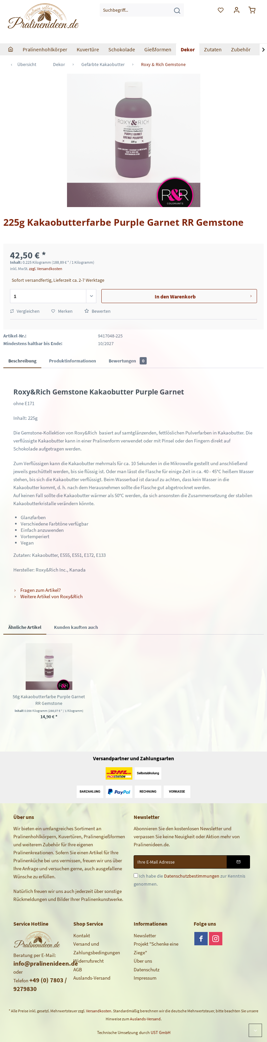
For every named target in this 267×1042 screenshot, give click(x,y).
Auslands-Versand (91, 978)
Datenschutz (146, 969)
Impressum (145, 978)
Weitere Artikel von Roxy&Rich (48, 596)
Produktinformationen (72, 361)
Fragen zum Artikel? (37, 590)
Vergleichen (25, 311)
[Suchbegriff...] (142, 10)
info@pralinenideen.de (45, 963)
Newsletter (145, 935)
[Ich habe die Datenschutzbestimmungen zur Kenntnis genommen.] (136, 875)
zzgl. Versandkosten (45, 268)
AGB (77, 969)
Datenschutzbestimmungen (191, 876)
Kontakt (81, 935)
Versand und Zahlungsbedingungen (96, 948)
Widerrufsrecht (88, 961)
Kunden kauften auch (76, 627)
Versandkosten (98, 1010)
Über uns (143, 961)
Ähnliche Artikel (24, 627)
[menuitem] (142, 10)
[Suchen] (177, 10)
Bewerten (97, 311)
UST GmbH (160, 1032)
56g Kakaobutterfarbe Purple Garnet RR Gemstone (49, 700)
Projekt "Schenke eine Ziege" (156, 948)
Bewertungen (128, 360)
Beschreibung (22, 361)
